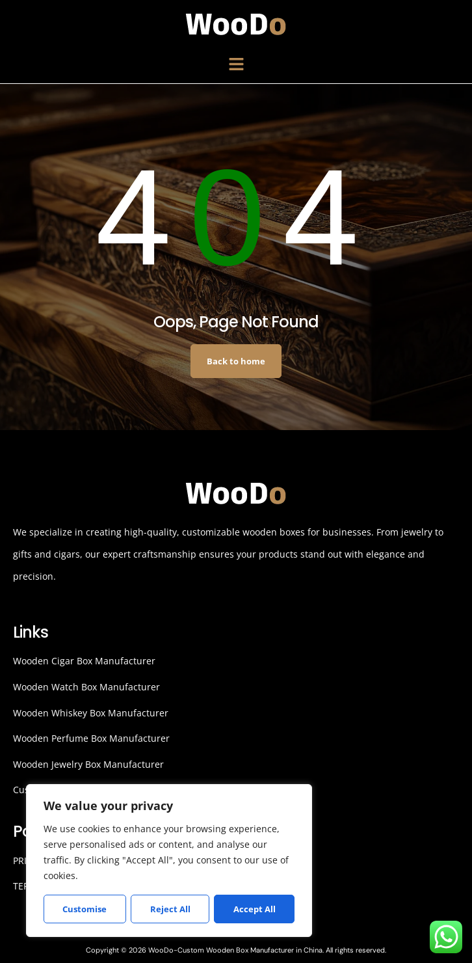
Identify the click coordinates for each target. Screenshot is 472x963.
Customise (84, 909)
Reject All (170, 909)
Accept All (254, 909)
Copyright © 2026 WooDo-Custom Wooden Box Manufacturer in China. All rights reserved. (236, 950)
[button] (236, 64)
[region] (169, 861)
